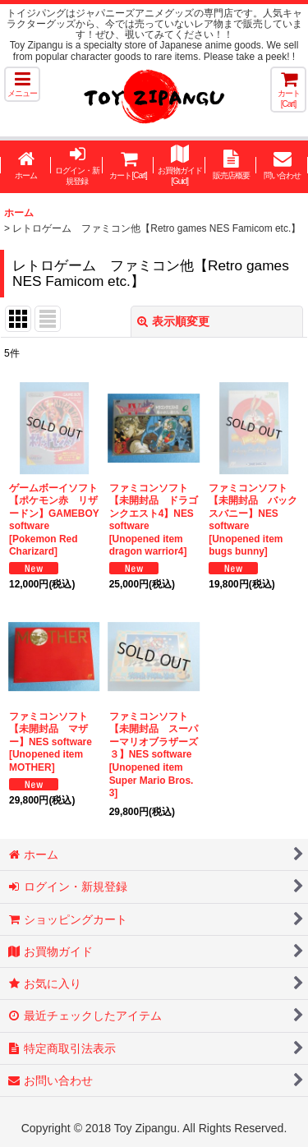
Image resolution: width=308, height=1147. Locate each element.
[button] (22, 84)
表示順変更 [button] (173, 321)
